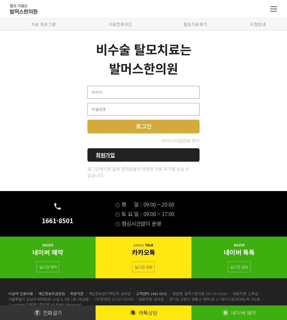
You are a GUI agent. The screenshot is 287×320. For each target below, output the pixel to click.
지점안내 (258, 24)
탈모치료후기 (195, 24)
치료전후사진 (120, 24)
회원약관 (77, 293)
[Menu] (273, 9)
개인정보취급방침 (51, 293)
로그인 (144, 126)
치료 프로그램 (43, 24)
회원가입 (105, 155)
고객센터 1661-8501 (151, 293)
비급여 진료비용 (20, 293)
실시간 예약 (48, 267)
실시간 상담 (143, 267)
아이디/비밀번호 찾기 (180, 140)
